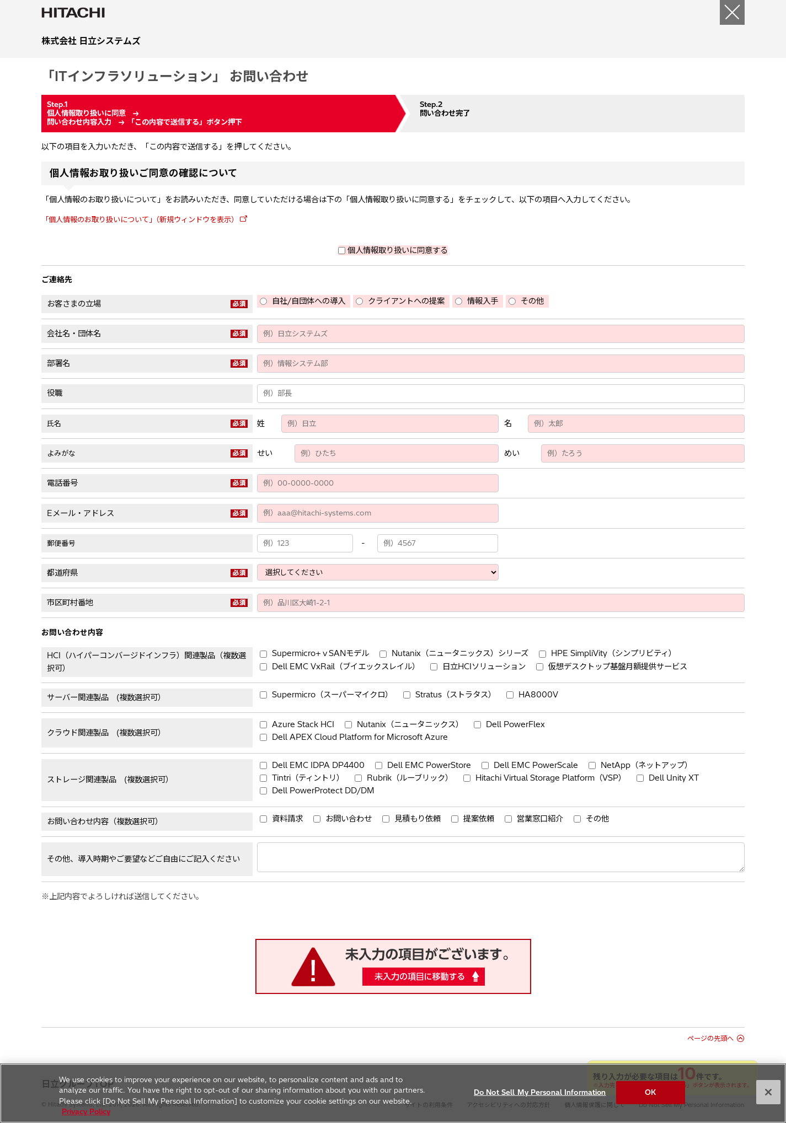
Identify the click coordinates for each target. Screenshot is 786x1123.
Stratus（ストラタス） (455, 695)
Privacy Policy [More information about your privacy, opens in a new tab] (86, 1117)
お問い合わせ (348, 819)
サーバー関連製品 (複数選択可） (106, 697)
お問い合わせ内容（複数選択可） (105, 821)
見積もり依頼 (417, 819)
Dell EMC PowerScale (536, 765)
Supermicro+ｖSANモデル (320, 653)
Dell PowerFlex (515, 724)
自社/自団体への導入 (308, 301)
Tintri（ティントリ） (308, 778)
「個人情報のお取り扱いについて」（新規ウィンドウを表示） (139, 219)
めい (512, 453)
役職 (54, 393)
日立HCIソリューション (484, 666)
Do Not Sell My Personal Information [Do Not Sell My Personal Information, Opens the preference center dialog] (540, 1097)
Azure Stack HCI (303, 724)
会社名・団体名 (74, 333)
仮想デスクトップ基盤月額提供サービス (617, 666)
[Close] (768, 1098)
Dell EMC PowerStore (429, 765)
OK (650, 1097)
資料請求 (287, 819)
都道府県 (62, 573)
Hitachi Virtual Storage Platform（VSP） (550, 778)
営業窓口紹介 (540, 819)
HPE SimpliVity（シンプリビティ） (613, 653)
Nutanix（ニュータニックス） (410, 724)
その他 (532, 301)
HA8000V (538, 695)
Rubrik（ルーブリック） (410, 778)
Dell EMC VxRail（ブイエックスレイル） (346, 666)
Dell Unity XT (674, 778)
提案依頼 (478, 819)
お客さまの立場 (74, 304)
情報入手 (482, 301)
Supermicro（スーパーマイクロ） (332, 695)
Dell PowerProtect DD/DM (323, 791)
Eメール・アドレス (80, 513)
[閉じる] (732, 12)
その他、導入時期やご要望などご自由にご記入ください (143, 859)
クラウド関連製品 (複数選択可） (106, 733)
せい (264, 453)
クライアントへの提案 (406, 301)
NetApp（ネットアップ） (646, 765)
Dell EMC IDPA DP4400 (318, 765)
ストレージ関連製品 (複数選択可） (110, 780)
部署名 (58, 363)
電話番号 (62, 483)
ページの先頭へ (710, 1038)
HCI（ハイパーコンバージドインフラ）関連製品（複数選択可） (146, 662)
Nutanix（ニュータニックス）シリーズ (460, 653)
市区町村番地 (70, 603)
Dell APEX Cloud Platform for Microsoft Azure (360, 737)
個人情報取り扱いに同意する (397, 250)
